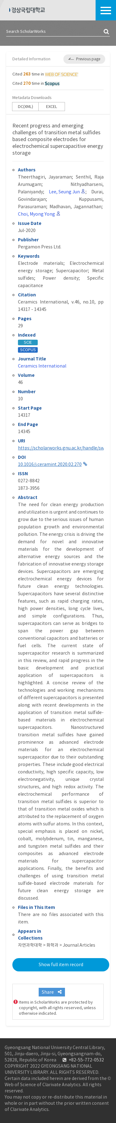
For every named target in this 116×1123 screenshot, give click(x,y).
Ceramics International (42, 366)
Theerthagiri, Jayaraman (45, 177)
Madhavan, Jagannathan (75, 206)
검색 (107, 32)
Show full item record (61, 964)
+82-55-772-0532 (86, 1060)
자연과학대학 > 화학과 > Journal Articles (56, 945)
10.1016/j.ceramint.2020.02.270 (50, 464)
